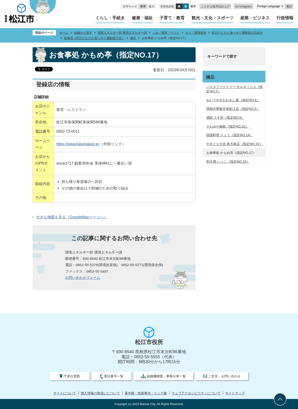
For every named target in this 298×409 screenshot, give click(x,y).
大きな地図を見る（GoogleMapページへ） (72, 217)
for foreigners (243, 6)
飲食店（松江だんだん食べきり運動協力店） (94, 38)
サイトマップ (235, 393)
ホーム (63, 32)
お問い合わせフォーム (82, 278)
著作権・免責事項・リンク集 (146, 393)
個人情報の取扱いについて (100, 393)
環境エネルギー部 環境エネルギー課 (122, 32)
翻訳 (289, 6)
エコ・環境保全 (195, 32)
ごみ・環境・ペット (165, 32)
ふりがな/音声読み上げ (215, 6)
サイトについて (64, 393)
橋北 (133, 38)
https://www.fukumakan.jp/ (78, 144)
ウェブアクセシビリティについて (196, 393)
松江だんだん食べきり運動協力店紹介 (237, 32)
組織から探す (83, 32)
